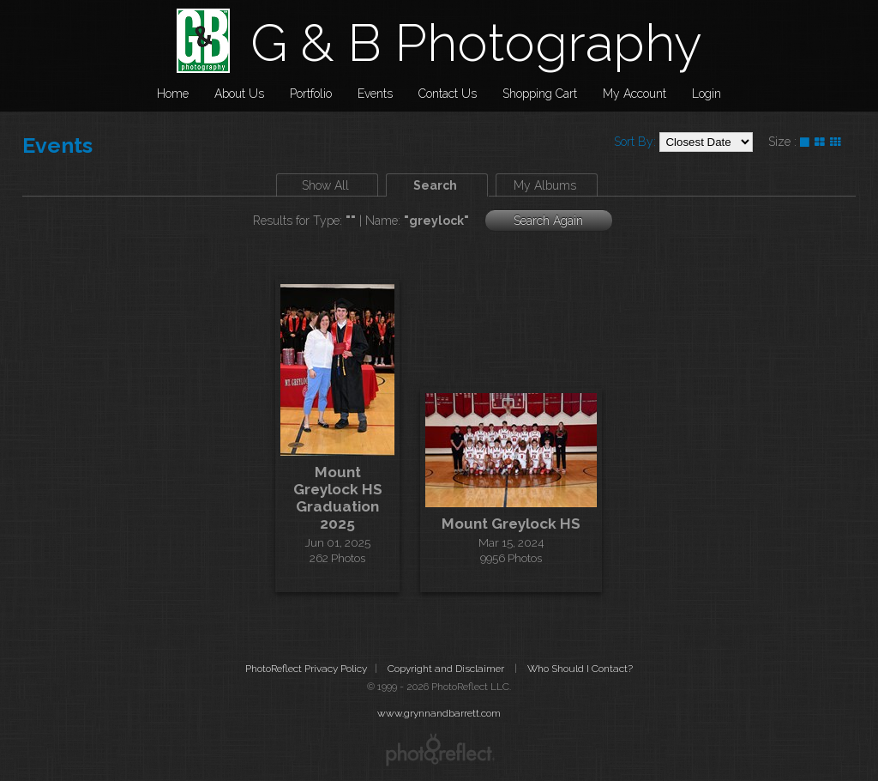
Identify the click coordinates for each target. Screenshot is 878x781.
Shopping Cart (539, 93)
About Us (239, 93)
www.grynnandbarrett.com (439, 713)
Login (706, 93)
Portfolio (311, 93)
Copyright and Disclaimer (447, 669)
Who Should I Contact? (580, 669)
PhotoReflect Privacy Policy (306, 669)
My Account (634, 93)
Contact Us (447, 93)
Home (173, 93)
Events (375, 93)
